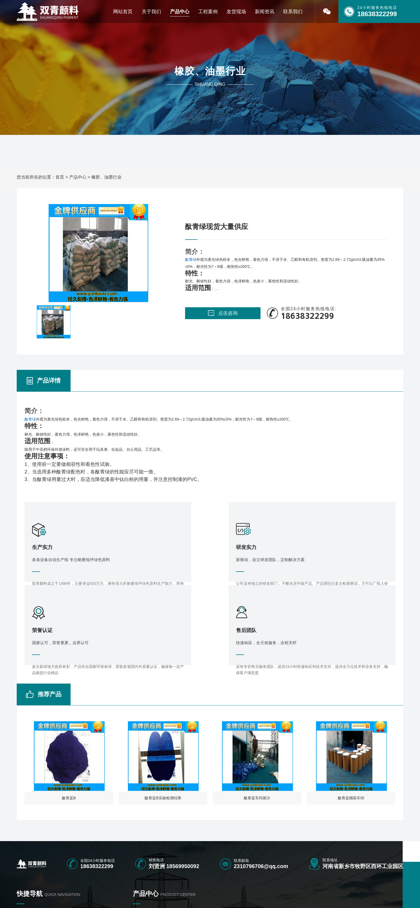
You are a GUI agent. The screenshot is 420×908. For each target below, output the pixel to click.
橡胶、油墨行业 (106, 177)
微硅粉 (138, 862)
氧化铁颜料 (290, 843)
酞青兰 (175, 853)
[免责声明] (200, 896)
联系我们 (293, 11)
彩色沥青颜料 (255, 843)
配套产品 (288, 853)
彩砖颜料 (140, 843)
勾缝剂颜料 (216, 853)
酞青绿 (138, 853)
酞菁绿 (190, 258)
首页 (59, 177)
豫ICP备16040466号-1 (167, 896)
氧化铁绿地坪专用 (222, 843)
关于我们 (151, 11)
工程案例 (208, 11)
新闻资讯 (264, 11)
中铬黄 (286, 862)
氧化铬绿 (214, 862)
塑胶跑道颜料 (181, 843)
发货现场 (236, 11)
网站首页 (123, 11)
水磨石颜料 (253, 853)
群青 (248, 862)
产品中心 (179, 11)
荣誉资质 (24, 853)
